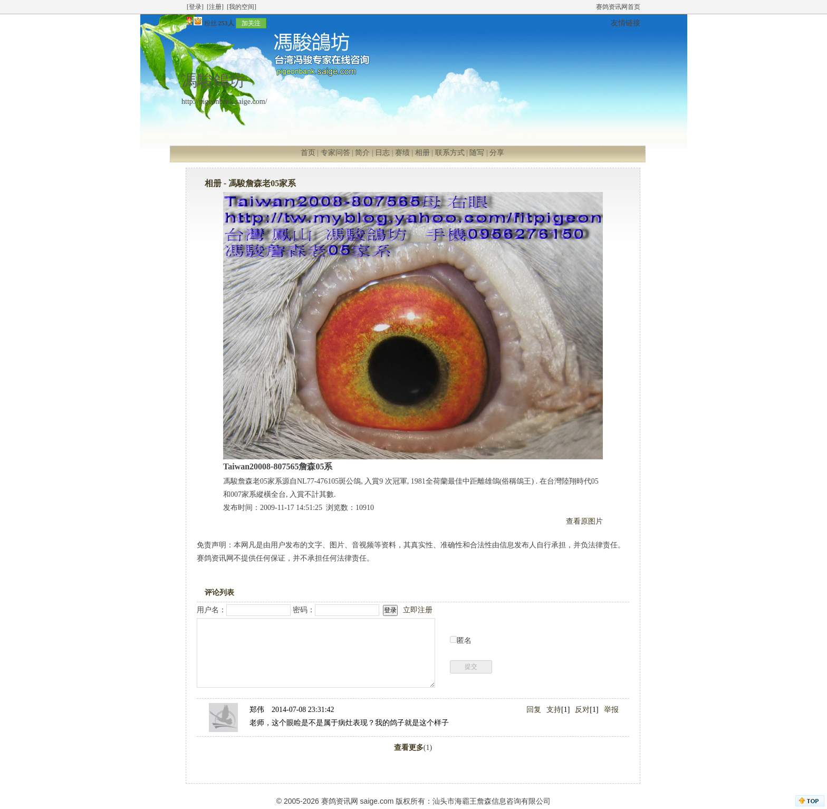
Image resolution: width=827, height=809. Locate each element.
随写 (476, 153)
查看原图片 (584, 521)
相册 (422, 153)
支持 (553, 710)
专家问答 (335, 153)
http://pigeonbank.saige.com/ (224, 101)
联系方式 (450, 153)
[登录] (195, 7)
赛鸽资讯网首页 (618, 7)
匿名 (464, 640)
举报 (611, 710)
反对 (582, 710)
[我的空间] (241, 7)
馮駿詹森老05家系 (262, 183)
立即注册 (417, 610)
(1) (413, 748)
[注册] (215, 7)
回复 (533, 710)
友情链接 (625, 23)
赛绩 (402, 153)
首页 (308, 153)
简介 (362, 153)
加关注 (251, 23)
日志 (382, 153)
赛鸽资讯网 (339, 801)
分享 (496, 153)
